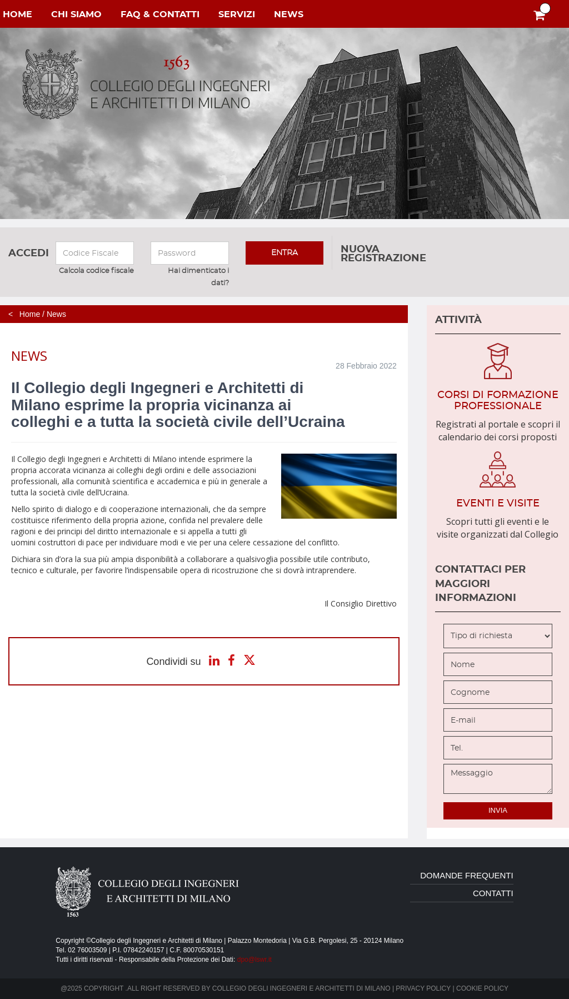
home (17, 14)
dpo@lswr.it (254, 959)
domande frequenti (466, 875)
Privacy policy (423, 988)
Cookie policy (482, 988)
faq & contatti (160, 14)
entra (284, 253)
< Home (24, 314)
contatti (493, 893)
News (56, 314)
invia (497, 810)
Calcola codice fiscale (96, 271)
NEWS (288, 14)
